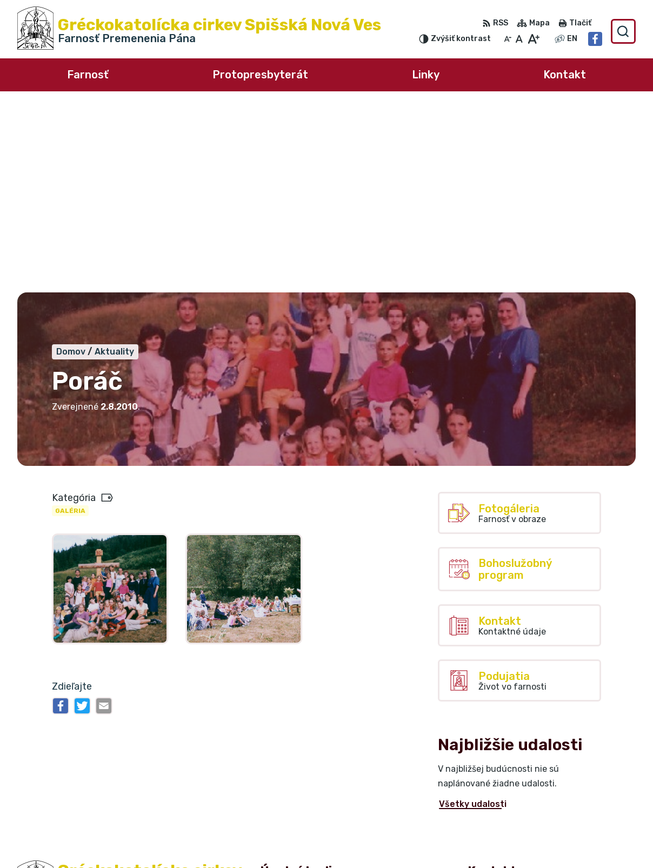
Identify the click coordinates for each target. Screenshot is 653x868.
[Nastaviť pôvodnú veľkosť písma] (519, 39)
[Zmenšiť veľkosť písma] (508, 39)
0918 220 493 (498, 820)
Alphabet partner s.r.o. (177, 735)
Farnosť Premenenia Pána (143, 745)
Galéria (70, 325)
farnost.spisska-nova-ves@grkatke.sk (552, 832)
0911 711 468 (496, 808)
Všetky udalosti (473, 619)
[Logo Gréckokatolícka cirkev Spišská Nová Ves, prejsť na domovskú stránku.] (199, 31)
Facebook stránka (508, 844)
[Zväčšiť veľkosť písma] (533, 39)
